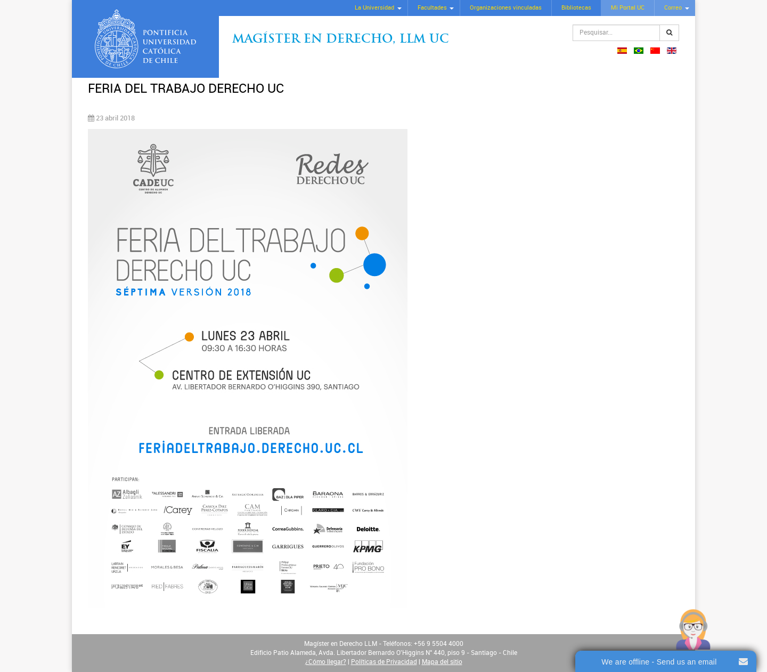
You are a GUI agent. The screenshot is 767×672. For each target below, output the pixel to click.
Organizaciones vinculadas (506, 7)
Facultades (432, 7)
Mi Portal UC (627, 7)
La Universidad (374, 7)
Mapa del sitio (442, 662)
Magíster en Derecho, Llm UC (340, 40)
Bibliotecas (576, 7)
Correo (673, 7)
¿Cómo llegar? (325, 662)
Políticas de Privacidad (384, 662)
